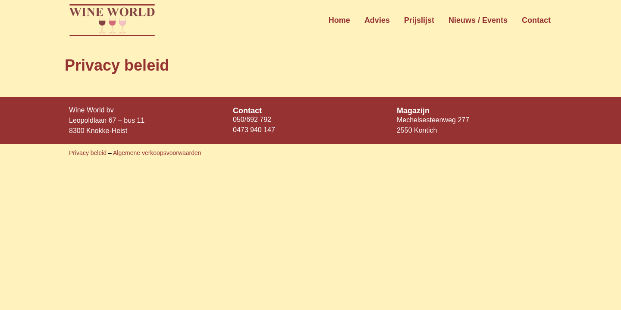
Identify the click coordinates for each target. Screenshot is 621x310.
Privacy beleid (88, 152)
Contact (536, 20)
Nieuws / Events (478, 20)
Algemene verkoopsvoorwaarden (157, 152)
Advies (377, 20)
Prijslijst (419, 20)
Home (339, 20)
